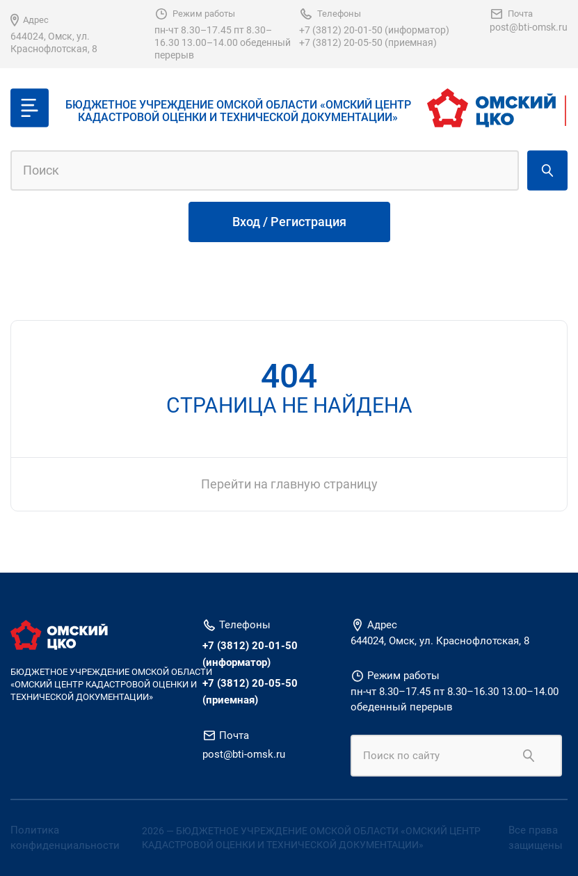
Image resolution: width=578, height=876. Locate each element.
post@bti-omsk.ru (529, 27)
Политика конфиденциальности (65, 838)
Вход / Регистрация (289, 221)
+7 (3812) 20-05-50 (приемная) (368, 42)
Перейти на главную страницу (289, 484)
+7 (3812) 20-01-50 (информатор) (374, 29)
